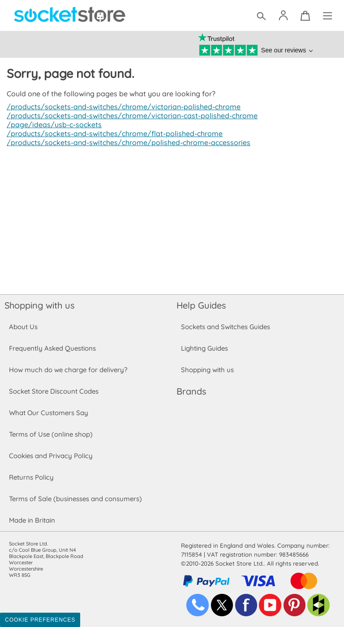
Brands (191, 391)
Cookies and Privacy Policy (50, 455)
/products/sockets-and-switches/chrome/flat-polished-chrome (112, 133)
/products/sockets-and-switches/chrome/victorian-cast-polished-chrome (129, 115)
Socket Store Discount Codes (53, 391)
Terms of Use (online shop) (50, 434)
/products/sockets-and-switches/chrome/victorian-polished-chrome (121, 106)
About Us (23, 326)
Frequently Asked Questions (52, 348)
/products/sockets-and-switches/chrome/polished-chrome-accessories (126, 142)
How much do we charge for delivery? (67, 369)
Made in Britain (32, 520)
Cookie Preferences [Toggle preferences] (40, 620)
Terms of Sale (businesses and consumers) (75, 498)
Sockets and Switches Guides (226, 326)
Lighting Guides (204, 348)
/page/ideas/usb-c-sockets (53, 124)
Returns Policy (31, 477)
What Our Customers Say (48, 412)
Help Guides (201, 305)
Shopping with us (39, 305)
